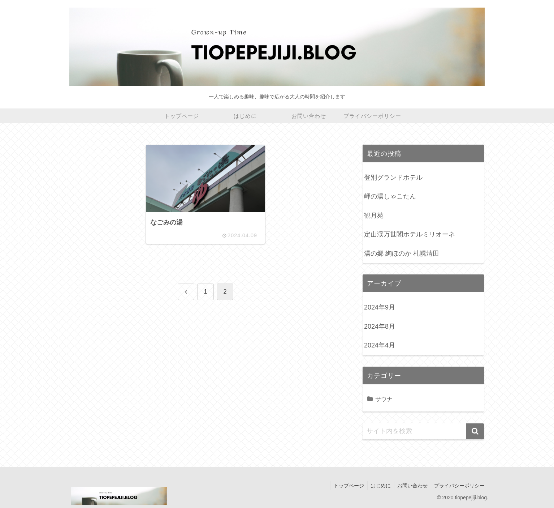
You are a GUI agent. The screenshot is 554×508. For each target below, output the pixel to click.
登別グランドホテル (393, 177)
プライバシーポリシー (459, 485)
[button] (475, 431)
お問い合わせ (411, 485)
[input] (423, 431)
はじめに (378, 485)
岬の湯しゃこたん (390, 196)
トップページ (345, 485)
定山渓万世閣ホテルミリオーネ (409, 234)
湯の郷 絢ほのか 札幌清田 (401, 253)
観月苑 (374, 215)
